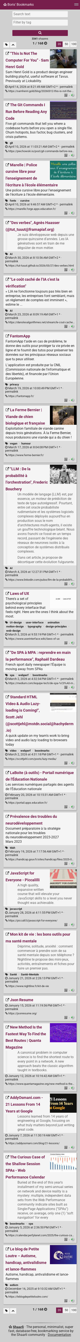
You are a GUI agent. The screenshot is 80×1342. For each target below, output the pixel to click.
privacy (14, 384)
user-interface (35, 622)
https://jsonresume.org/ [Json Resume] (21, 1013)
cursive (24, 200)
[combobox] (40, 22)
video (13, 750)
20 (59, 44)
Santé (13, 974)
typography (35, 626)
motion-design (15, 626)
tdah (12, 847)
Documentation (59, 1335)
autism (14, 1285)
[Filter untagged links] (6, 45)
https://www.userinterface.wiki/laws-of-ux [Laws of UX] (32, 638)
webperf (23, 675)
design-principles (56, 626)
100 (73, 44)
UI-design (16, 622)
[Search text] (40, 14)
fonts (13, 200)
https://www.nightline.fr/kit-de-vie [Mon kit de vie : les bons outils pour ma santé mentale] (27, 986)
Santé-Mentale (30, 974)
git (11, 142)
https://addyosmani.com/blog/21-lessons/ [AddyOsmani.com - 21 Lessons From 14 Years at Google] (32, 1143)
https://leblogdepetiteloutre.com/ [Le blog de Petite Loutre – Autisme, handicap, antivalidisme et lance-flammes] (26, 1296)
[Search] (40, 33)
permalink (39, 87)
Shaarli (18, 1327)
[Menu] (76, 6)
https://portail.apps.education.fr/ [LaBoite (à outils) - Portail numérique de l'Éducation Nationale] (26, 802)
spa (12, 675)
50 (66, 44)
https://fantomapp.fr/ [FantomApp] (19, 396)
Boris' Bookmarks (18, 5)
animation (54, 622)
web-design (13, 630)
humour (26, 443)
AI (11, 254)
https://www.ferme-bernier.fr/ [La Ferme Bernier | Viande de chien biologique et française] (24, 455)
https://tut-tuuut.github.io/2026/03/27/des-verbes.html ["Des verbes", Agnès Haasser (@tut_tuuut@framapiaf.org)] (39, 265)
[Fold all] (13, 45)
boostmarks (40, 675)
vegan (13, 443)
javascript (16, 908)
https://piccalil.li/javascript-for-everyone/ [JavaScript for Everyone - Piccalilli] (31, 920)
